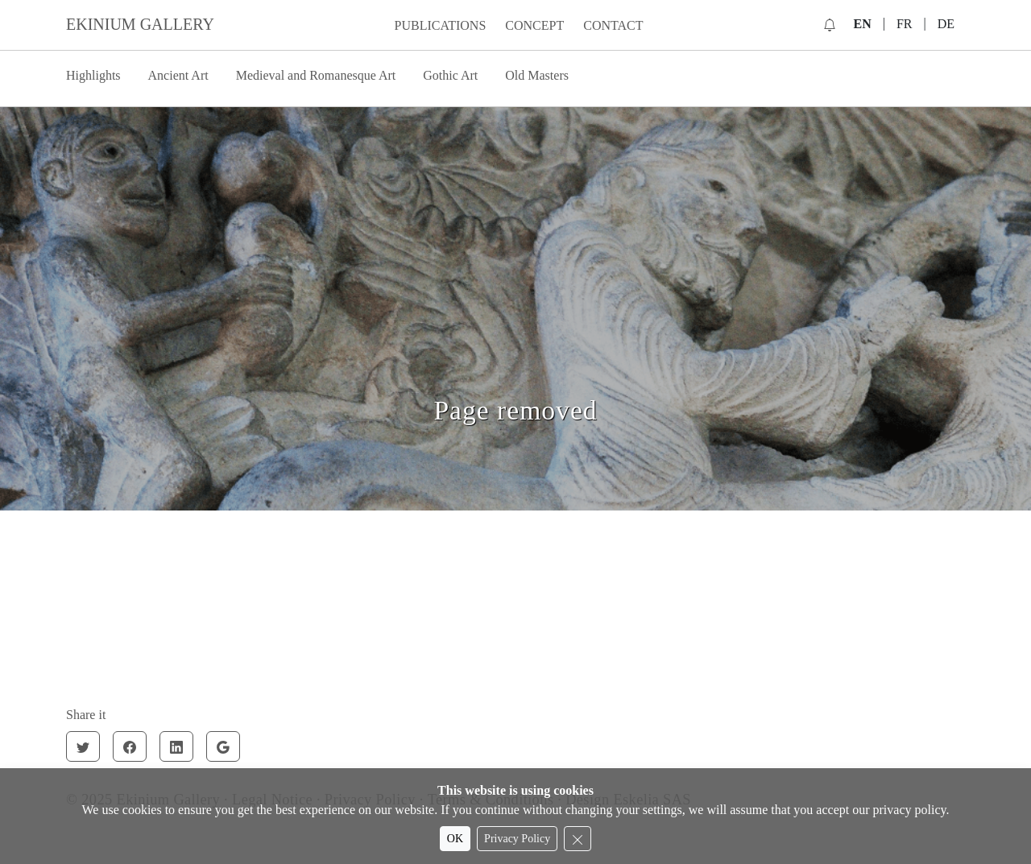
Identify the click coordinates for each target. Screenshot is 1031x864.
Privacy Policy (517, 839)
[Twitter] (83, 746)
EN (862, 24)
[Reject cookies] (577, 838)
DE (946, 24)
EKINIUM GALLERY (140, 24)
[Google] (223, 746)
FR (904, 24)
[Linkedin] (176, 746)
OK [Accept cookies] (455, 839)
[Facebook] (130, 746)
